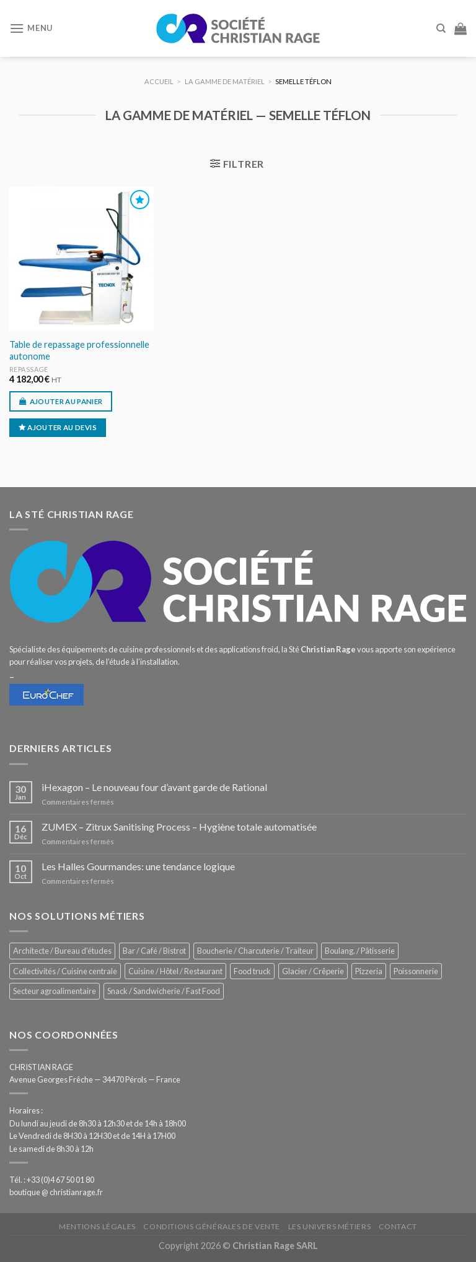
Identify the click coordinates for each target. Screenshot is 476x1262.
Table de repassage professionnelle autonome (79, 350)
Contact (398, 1226)
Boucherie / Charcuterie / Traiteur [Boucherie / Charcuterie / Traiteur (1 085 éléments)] (255, 951)
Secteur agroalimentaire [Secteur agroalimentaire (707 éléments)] (54, 991)
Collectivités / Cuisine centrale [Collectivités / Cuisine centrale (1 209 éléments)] (65, 971)
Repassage (28, 369)
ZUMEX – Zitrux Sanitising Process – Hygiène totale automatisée (179, 826)
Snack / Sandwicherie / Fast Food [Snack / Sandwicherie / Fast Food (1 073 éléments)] (163, 991)
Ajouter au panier (66, 401)
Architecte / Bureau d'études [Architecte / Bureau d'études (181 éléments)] (62, 951)
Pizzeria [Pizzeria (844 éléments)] (368, 971)
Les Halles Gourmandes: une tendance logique (138, 866)
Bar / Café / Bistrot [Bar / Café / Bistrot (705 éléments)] (154, 951)
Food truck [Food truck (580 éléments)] (252, 971)
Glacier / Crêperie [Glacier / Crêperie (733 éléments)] (313, 971)
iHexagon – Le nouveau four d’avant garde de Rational (154, 787)
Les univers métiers (329, 1226)
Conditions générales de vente (211, 1226)
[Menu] (31, 28)
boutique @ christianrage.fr (56, 1192)
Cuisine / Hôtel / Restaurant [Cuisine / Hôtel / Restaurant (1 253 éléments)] (175, 971)
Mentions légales (97, 1226)
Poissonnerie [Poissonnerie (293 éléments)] (416, 971)
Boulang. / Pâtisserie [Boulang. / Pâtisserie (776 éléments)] (360, 951)
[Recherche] (441, 28)
